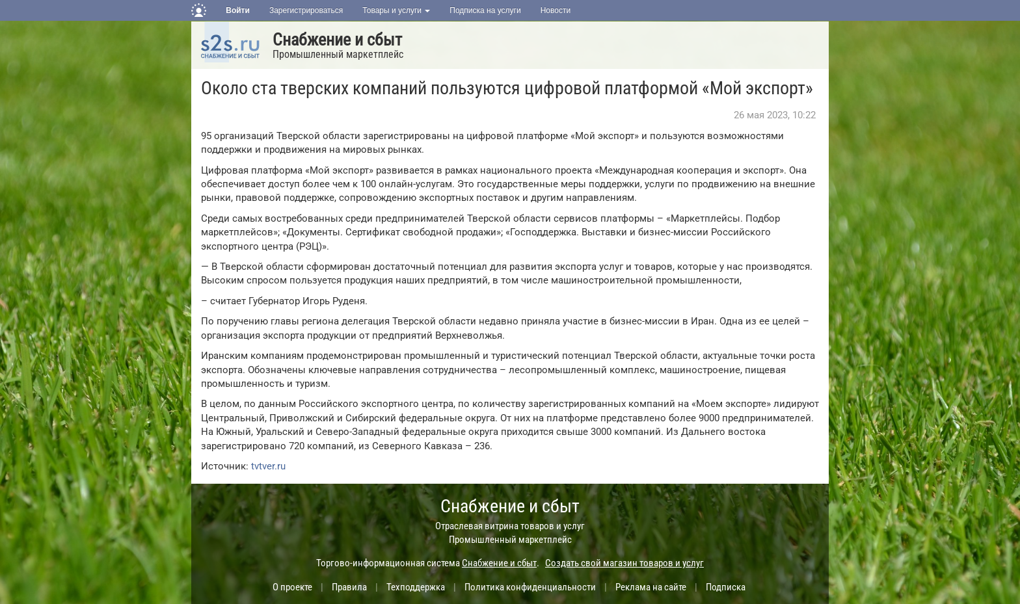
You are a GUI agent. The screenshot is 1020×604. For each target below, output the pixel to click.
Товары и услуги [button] (396, 10)
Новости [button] (555, 10)
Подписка (725, 587)
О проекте (292, 587)
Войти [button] (238, 10)
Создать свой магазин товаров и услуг (624, 563)
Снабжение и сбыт (337, 39)
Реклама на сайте (650, 587)
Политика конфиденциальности (530, 587)
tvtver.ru (268, 466)
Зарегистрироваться (306, 10)
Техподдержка (415, 587)
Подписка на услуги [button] (485, 10)
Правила (349, 587)
